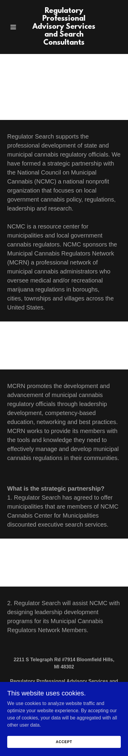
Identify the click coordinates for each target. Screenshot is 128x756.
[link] (64, 43)
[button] (15, 27)
